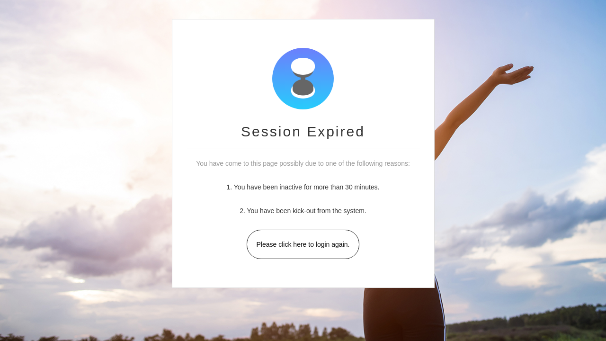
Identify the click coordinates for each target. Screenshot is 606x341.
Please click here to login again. (303, 244)
